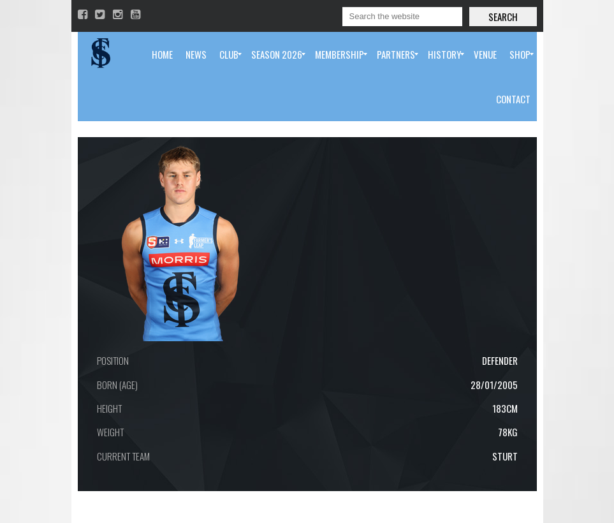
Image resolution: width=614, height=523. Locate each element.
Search (503, 17)
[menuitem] (162, 54)
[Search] (402, 16)
